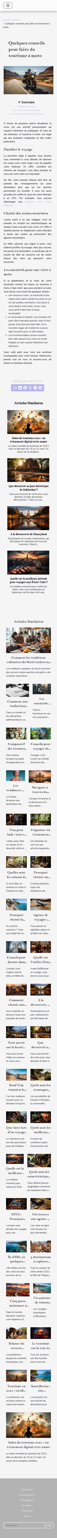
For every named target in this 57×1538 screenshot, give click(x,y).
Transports (27, 1500)
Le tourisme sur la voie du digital (40, 1348)
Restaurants (27, 1494)
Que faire (27, 1489)
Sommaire (27, 102)
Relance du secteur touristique (16, 1348)
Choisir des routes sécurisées (26, 110)
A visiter (27, 1505)
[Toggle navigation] (8, 5)
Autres (16, 20)
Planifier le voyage (26, 106)
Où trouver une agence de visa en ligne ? (40, 1218)
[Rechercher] (24, 1525)
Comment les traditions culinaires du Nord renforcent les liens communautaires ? (28, 662)
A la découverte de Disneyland (28, 534)
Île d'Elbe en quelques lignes (16, 1261)
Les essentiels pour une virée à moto (26, 114)
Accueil (5, 20)
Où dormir (27, 1510)
